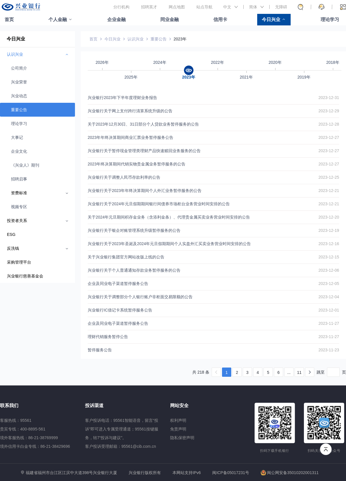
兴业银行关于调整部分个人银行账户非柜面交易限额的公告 (140, 296)
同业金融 (169, 19)
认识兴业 (135, 39)
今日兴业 (271, 19)
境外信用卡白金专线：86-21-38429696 (35, 446)
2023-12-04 (328, 296)
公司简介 (19, 68)
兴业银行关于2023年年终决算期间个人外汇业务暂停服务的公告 (145, 190)
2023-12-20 (328, 217)
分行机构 (121, 7)
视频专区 (19, 206)
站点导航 (204, 7)
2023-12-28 (328, 124)
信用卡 (220, 19)
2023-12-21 (328, 190)
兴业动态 (19, 96)
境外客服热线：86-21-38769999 (29, 437)
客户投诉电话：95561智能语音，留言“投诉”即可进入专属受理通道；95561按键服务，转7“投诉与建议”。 (121, 429)
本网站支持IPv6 (186, 473)
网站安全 (179, 405)
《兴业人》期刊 (25, 165)
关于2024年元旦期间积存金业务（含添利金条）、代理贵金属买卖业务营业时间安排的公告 (169, 217)
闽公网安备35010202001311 (290, 472)
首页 (9, 19)
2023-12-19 (328, 230)
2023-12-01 (328, 310)
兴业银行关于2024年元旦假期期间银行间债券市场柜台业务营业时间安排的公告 (159, 204)
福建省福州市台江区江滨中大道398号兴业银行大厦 (71, 472)
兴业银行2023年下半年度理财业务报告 (122, 97)
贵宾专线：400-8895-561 (22, 429)
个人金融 (57, 19)
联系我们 (9, 405)
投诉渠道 (94, 405)
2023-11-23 (328, 350)
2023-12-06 (328, 270)
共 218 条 (200, 372)
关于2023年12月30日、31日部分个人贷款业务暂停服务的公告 (143, 124)
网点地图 (177, 7)
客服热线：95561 (15, 420)
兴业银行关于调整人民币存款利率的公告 (124, 177)
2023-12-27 (328, 137)
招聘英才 (149, 7)
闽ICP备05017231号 (230, 472)
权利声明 (178, 420)
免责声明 (178, 429)
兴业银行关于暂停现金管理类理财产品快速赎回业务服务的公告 (144, 150)
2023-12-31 (328, 97)
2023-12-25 (328, 177)
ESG (11, 234)
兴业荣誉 (19, 82)
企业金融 (116, 19)
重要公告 (19, 109)
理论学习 (330, 19)
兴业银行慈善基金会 (25, 276)
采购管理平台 (19, 262)
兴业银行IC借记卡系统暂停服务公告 (120, 310)
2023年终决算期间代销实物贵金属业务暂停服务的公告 (136, 164)
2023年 (180, 39)
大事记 (17, 137)
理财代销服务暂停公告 (108, 336)
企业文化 (19, 151)
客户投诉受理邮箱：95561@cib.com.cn (120, 446)
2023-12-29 (328, 111)
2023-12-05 (328, 283)
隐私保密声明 (182, 437)
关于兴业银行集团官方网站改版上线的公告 (126, 257)
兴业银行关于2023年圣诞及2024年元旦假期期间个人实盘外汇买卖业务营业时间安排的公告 (169, 243)
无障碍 (281, 7)
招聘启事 (19, 179)
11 (299, 372)
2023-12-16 (328, 243)
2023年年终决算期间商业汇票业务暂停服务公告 (130, 137)
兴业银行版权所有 (145, 473)
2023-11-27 (328, 323)
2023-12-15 (328, 257)
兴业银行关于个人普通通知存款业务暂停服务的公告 (134, 270)
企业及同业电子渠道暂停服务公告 (118, 283)
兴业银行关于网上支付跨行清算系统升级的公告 (130, 111)
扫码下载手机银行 (274, 450)
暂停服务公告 (100, 350)
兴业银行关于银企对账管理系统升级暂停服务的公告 (134, 230)
